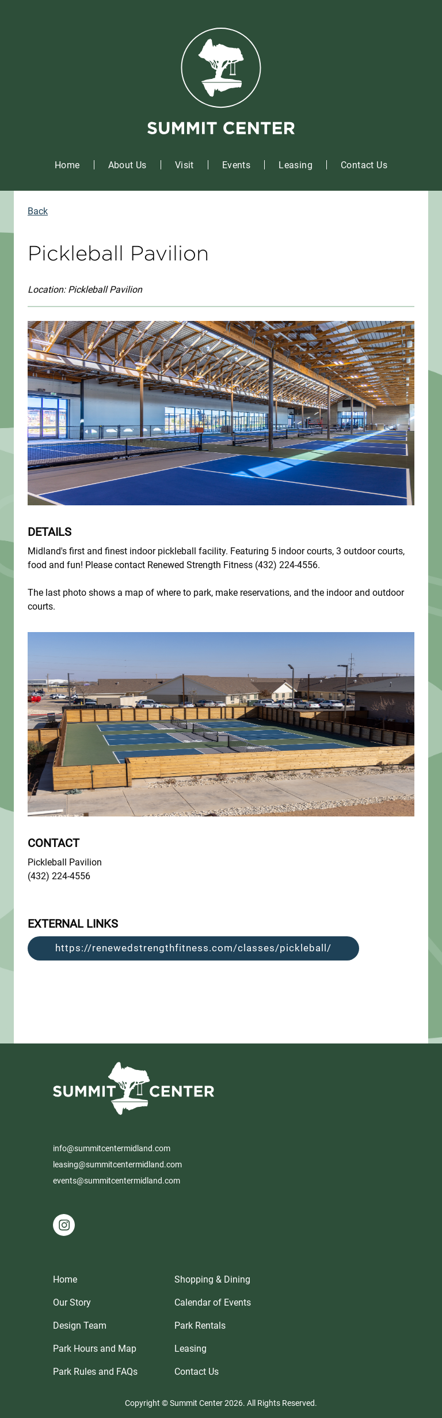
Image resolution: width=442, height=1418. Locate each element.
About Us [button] (127, 165)
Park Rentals (200, 1325)
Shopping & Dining (212, 1279)
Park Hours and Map (94, 1348)
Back (38, 211)
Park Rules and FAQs (95, 1371)
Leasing (296, 165)
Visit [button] (184, 165)
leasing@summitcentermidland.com (117, 1164)
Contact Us (196, 1371)
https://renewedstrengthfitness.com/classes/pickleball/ (193, 948)
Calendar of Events (212, 1302)
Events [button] (236, 165)
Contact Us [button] (364, 165)
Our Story (72, 1302)
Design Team (79, 1325)
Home (67, 165)
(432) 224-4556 (59, 876)
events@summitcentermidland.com (116, 1180)
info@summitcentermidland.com (111, 1148)
